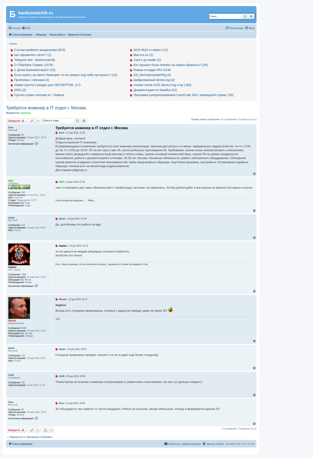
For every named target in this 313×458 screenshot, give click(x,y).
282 (23, 382)
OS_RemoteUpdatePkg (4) (152, 75)
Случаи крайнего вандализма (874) (39, 50)
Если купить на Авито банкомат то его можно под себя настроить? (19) (65, 75)
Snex (10, 127)
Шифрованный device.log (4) (154, 80)
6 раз (27, 205)
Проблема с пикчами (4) (31, 80)
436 (23, 192)
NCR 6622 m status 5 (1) (150, 50)
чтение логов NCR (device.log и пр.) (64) (162, 85)
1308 (23, 274)
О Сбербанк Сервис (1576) (33, 65)
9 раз (27, 203)
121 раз (28, 333)
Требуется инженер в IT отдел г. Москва (46, 107)
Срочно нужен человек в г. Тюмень (39, 95)
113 (23, 225)
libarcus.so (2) (143, 55)
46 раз (28, 280)
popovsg (26, 113)
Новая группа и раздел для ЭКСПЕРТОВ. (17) (47, 85)
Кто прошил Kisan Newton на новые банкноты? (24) (170, 65)
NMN (10, 181)
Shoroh (12, 320)
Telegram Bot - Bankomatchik (34, 60)
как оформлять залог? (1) (32, 55)
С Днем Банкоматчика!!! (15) (34, 70)
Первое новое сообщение (205, 119)
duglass (12, 267)
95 (22, 135)
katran (11, 217)
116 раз (29, 336)
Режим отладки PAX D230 (152, 70)
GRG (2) (20, 90)
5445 (23, 328)
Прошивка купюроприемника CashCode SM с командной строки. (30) (183, 95)
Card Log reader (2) (147, 60)
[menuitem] (26, 28)
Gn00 (11, 375)
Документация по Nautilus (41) (155, 90)
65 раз (28, 282)
